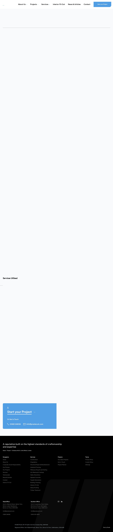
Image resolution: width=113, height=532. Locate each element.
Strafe (108, 527)
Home (4, 450)
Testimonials (6, 475)
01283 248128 (6, 514)
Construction (34, 459)
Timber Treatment (35, 490)
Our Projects (6, 469)
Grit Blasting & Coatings (37, 472)
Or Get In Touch (13, 419)
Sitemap (87, 464)
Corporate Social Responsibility (11, 464)
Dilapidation (33, 462)
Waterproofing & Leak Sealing (38, 469)
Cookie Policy (89, 462)
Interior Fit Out (59, 4)
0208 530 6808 (35, 514)
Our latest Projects (63, 459)
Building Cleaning (35, 482)
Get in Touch (61, 462)
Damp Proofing (34, 487)
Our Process (6, 467)
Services (44, 4)
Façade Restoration (35, 480)
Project (9, 450)
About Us (22, 4)
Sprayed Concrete (35, 477)
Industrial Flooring (35, 467)
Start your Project (102, 4)
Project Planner (62, 464)
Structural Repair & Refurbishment (40, 464)
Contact (87, 4)
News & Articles (74, 4)
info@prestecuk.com (8, 511)
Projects (33, 4)
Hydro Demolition (35, 475)
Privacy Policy (89, 459)
